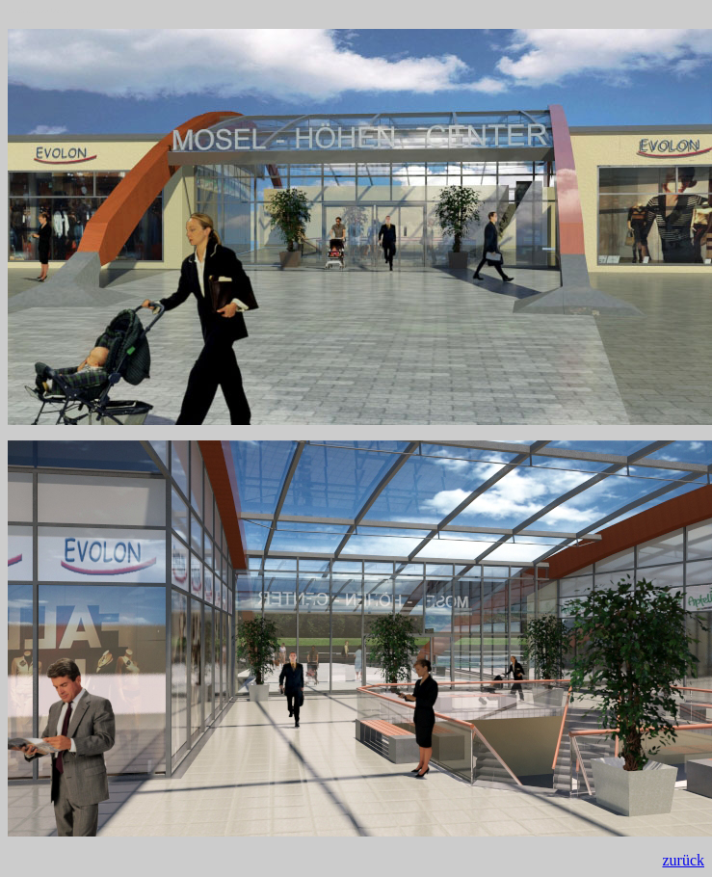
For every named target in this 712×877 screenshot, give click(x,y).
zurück (683, 860)
